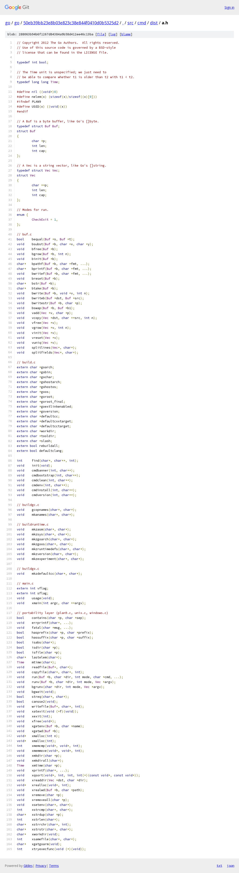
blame (126, 34)
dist (154, 23)
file (101, 34)
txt (219, 865)
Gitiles (28, 865)
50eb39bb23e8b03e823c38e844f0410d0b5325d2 (71, 23)
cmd (141, 23)
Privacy (40, 865)
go (7, 23)
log (113, 34)
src (130, 23)
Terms (54, 865)
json (230, 865)
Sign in (229, 7)
